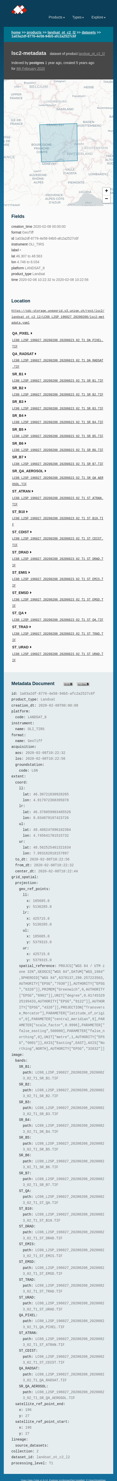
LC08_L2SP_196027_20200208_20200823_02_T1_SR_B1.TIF (57, 378)
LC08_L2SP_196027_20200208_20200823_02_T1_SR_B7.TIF (57, 459)
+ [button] (106, 191)
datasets (89, 32)
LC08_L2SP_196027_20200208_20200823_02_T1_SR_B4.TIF (57, 418)
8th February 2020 (30, 69)
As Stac (83, 669)
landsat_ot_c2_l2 (62, 32)
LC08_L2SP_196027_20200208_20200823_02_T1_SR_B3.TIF (57, 405)
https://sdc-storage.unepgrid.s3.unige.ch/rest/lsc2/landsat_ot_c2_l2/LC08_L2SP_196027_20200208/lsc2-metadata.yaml (57, 317)
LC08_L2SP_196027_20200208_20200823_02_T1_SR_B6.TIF (57, 445)
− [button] (106, 199)
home (16, 32)
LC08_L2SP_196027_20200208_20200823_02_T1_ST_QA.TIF (57, 607)
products (34, 32)
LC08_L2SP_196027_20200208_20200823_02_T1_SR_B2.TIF (57, 392)
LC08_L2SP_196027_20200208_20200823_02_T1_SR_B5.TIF (57, 432)
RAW (68, 669)
